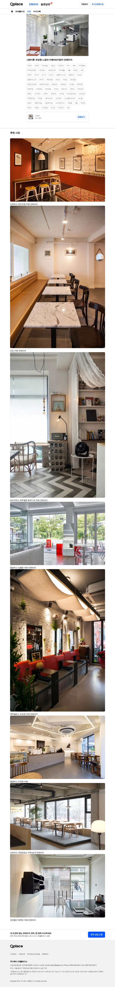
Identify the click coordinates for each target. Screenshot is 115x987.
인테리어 (33, 4)
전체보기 (81, 117)
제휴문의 (84, 4)
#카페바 (61, 66)
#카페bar (82, 66)
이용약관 (21, 954)
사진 (29, 11)
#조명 (65, 80)
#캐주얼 (80, 84)
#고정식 (61, 108)
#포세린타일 (71, 94)
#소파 (51, 75)
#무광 (40, 98)
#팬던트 (63, 84)
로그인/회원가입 (98, 4)
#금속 (29, 103)
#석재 (83, 103)
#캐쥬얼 (39, 89)
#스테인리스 (60, 103)
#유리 (29, 108)
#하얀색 (80, 89)
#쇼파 (79, 75)
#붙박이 (71, 75)
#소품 (72, 84)
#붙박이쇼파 (31, 80)
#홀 (69, 70)
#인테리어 (52, 70)
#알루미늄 (38, 103)
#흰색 (72, 89)
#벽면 (29, 75)
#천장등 (73, 80)
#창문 (37, 108)
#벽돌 (70, 103)
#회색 (46, 94)
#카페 (29, 66)
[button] (102, 141)
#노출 (80, 98)
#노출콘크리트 (70, 98)
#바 (68, 66)
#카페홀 (62, 70)
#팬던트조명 (31, 84)
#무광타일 (31, 98)
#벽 (82, 70)
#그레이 (37, 94)
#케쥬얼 (48, 89)
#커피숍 (45, 66)
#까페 (37, 66)
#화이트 (64, 89)
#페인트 (54, 94)
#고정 (53, 108)
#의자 (42, 80)
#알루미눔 (49, 103)
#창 (68, 108)
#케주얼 (30, 89)
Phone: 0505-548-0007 (72, 965)
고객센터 (13, 954)
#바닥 (37, 75)
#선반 (58, 80)
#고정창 (45, 108)
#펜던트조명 (44, 84)
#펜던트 (54, 84)
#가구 (44, 75)
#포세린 (82, 94)
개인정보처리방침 (33, 954)
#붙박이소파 (60, 75)
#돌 (76, 103)
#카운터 (42, 70)
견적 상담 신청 (96, 935)
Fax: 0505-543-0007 (89, 965)
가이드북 (37, 11)
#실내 (53, 66)
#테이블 (50, 80)
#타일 (62, 94)
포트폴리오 (20, 11)
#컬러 (29, 94)
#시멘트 (59, 98)
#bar (74, 66)
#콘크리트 (49, 98)
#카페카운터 (31, 70)
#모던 (56, 89)
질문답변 (46, 4)
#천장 (76, 70)
